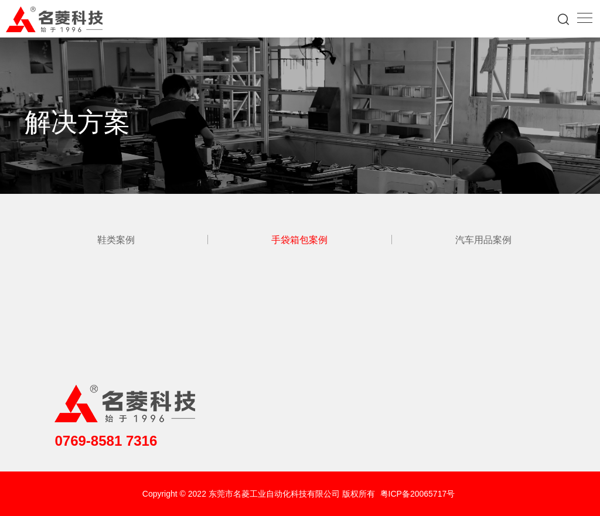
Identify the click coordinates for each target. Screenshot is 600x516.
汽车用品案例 (483, 239)
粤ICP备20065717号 (417, 493)
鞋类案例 (116, 239)
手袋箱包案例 (299, 239)
